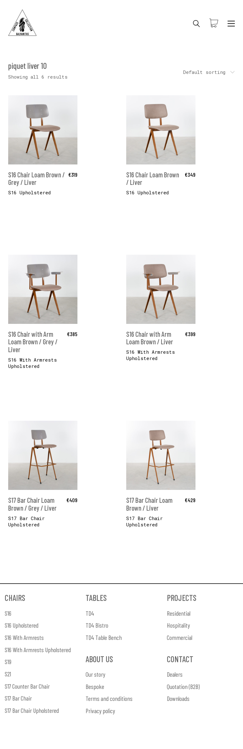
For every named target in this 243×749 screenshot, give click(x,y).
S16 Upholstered (21, 625)
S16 (8, 613)
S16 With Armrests (24, 637)
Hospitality (178, 625)
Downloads (178, 698)
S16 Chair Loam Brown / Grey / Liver (36, 178)
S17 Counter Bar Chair (27, 686)
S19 (8, 661)
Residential (178, 613)
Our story (95, 674)
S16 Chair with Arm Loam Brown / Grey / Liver (33, 341)
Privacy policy (100, 710)
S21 (8, 674)
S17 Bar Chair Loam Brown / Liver (149, 503)
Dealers (175, 674)
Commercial (179, 637)
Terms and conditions (109, 698)
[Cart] (213, 23)
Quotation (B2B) (183, 686)
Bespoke (95, 686)
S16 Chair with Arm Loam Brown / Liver (149, 337)
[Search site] (196, 24)
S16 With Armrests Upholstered (32, 363)
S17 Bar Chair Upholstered (26, 521)
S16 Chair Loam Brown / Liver (152, 178)
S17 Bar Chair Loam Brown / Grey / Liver (32, 503)
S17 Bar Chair (18, 698)
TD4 (90, 613)
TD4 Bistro (97, 625)
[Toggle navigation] (231, 23)
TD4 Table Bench (104, 637)
